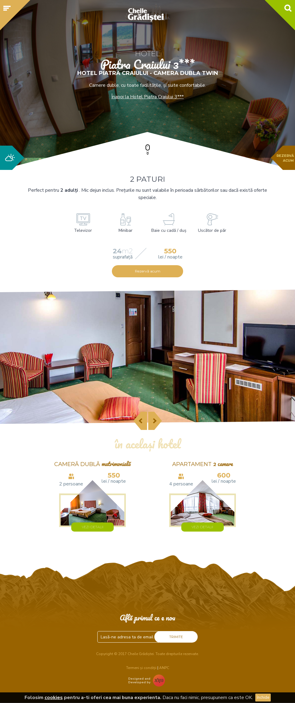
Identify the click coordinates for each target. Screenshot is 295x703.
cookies (54, 697)
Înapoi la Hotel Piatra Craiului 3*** (147, 96)
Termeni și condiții (141, 667)
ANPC (164, 667)
